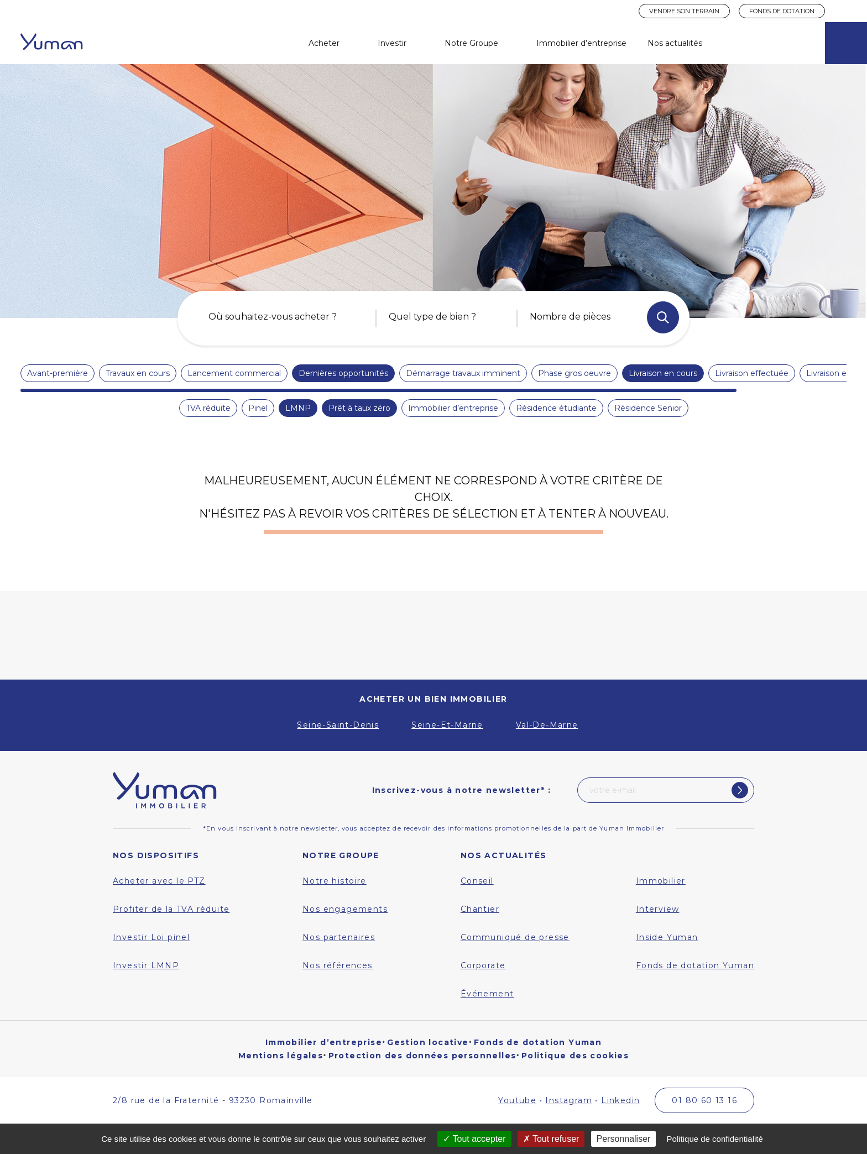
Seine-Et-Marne (447, 725)
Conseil (477, 881)
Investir (392, 43)
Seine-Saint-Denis (338, 725)
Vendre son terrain (684, 11)
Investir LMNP (146, 965)
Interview (658, 909)
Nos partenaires (338, 937)
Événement (487, 994)
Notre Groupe (471, 43)
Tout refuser (551, 1138)
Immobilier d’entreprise (581, 43)
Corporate (483, 965)
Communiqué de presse (515, 937)
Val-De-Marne (547, 725)
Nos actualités (674, 43)
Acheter (324, 43)
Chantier (480, 909)
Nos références (337, 965)
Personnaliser (624, 1138)
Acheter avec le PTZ (159, 881)
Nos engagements (345, 909)
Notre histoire (334, 881)
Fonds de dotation (781, 11)
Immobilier (661, 881)
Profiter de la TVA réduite (171, 909)
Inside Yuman (667, 937)
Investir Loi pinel (151, 937)
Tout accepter (474, 1138)
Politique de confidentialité (715, 1138)
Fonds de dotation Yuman (695, 965)
